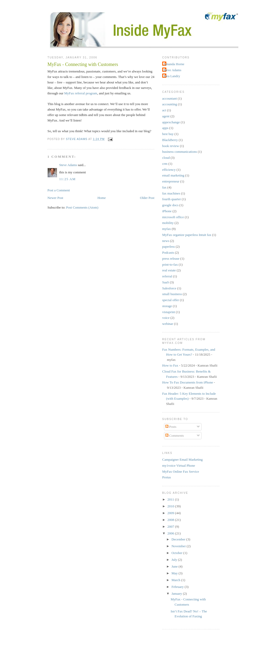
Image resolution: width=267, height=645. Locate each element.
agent (165, 116)
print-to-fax (170, 264)
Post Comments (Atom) (82, 207)
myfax (166, 229)
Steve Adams (68, 165)
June (175, 566)
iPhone (167, 211)
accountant (169, 98)
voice (165, 318)
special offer (170, 300)
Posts (171, 427)
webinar (167, 324)
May (175, 573)
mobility (168, 223)
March (176, 580)
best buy (168, 134)
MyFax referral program (80, 93)
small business (172, 294)
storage (167, 306)
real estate (169, 270)
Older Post (147, 198)
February (178, 587)
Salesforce (169, 288)
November (179, 546)
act (164, 110)
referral (167, 276)
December (179, 539)
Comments (174, 435)
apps (165, 128)
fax (164, 187)
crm (164, 164)
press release (170, 258)
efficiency (169, 170)
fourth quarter (171, 199)
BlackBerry (170, 140)
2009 (171, 513)
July (175, 560)
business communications (179, 152)
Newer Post (55, 198)
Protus (166, 477)
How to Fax (170, 365)
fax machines (171, 193)
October (177, 553)
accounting (169, 104)
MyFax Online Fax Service (180, 471)
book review (170, 146)
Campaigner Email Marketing (182, 459)
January (177, 593)
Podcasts (168, 252)
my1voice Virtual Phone (178, 465)
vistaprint (168, 312)
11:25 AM (67, 179)
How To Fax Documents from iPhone (187, 382)
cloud (166, 158)
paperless (168, 246)
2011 (171, 499)
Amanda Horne (173, 64)
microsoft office (173, 217)
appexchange (171, 122)
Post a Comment (58, 190)
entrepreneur (170, 181)
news (165, 241)
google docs (170, 205)
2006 (171, 533)
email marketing (173, 175)
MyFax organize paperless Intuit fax (186, 235)
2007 (171, 526)
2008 (171, 520)
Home (102, 198)
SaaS (165, 282)
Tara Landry (171, 76)
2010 (171, 506)
